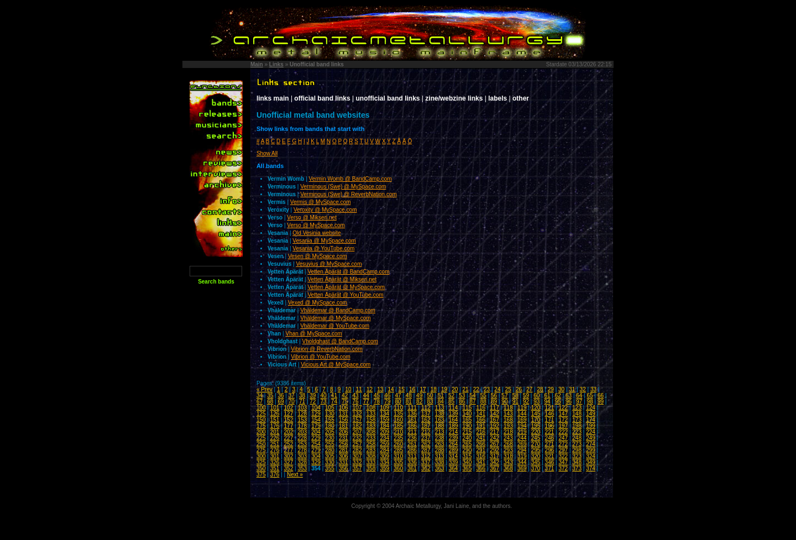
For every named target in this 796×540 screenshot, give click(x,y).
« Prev (264, 389)
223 (577, 432)
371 (549, 468)
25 (508, 389)
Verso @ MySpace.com (316, 225)
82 (419, 402)
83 (430, 402)
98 (590, 402)
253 (302, 444)
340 (467, 462)
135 (398, 414)
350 (261, 468)
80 (398, 402)
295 (536, 450)
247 (563, 438)
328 (302, 462)
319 (522, 456)
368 (508, 468)
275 (261, 450)
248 (577, 438)
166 (480, 420)
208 (371, 432)
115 (467, 408)
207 (357, 432)
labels (497, 98)
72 (313, 402)
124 (590, 408)
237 (426, 438)
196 (549, 426)
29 (551, 389)
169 (522, 420)
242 (494, 438)
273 (577, 444)
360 (398, 468)
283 (371, 450)
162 (426, 420)
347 (563, 462)
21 (466, 389)
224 (590, 432)
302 (289, 456)
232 (357, 438)
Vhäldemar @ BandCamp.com (337, 310)
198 (577, 426)
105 (329, 408)
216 (480, 432)
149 (590, 414)
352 (289, 468)
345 (536, 462)
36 (280, 395)
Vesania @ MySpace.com (324, 241)
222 (563, 432)
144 (522, 414)
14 (391, 389)
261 (412, 444)
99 (601, 402)
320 (536, 456)
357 (357, 468)
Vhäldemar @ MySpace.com (335, 318)
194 (522, 426)
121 (549, 408)
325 (261, 462)
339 (453, 462)
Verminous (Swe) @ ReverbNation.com (348, 194)
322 (563, 456)
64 (579, 395)
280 (329, 450)
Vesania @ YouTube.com (323, 248)
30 (561, 389)
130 (329, 414)
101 (275, 408)
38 (302, 395)
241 (480, 438)
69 (280, 402)
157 (357, 420)
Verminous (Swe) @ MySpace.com (343, 187)
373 (577, 468)
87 (473, 402)
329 (316, 462)
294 (522, 450)
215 (467, 432)
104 (316, 408)
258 (371, 444)
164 (453, 420)
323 (577, 456)
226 (275, 438)
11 (359, 389)
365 (467, 468)
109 (384, 408)
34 (259, 395)
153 (302, 420)
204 (316, 432)
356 (343, 468)
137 (426, 414)
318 (508, 456)
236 (412, 438)
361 (412, 468)
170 (536, 420)
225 (261, 438)
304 (316, 456)
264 (453, 444)
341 (480, 462)
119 (522, 408)
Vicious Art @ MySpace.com (335, 364)
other (520, 98)
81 (409, 402)
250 (261, 444)
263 (439, 444)
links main (272, 98)
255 (329, 444)
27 (529, 389)
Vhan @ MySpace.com (313, 334)
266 (480, 444)
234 (384, 438)
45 (377, 395)
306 (343, 456)
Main (256, 64)
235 (398, 438)
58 (515, 395)
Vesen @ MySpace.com (317, 256)
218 (508, 432)
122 (563, 408)
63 (568, 395)
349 (590, 462)
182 (357, 426)
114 (453, 408)
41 (334, 395)
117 (494, 408)
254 (316, 444)
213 (439, 432)
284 (384, 450)
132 (357, 414)
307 (357, 456)
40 (324, 395)
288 (439, 450)
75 (345, 402)
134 (384, 414)
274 (590, 444)
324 (590, 456)
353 (302, 468)
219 (522, 432)
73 (324, 402)
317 (494, 456)
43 (355, 395)
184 (384, 426)
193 (508, 426)
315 (467, 456)
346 (549, 462)
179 (316, 426)
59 (526, 395)
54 (473, 395)
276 (275, 450)
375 (261, 474)
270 (536, 444)
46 (387, 395)
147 (563, 414)
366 (480, 468)
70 (292, 402)
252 (289, 444)
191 (480, 426)
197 (563, 426)
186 (412, 426)
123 (577, 408)
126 (275, 414)
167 (494, 420)
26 (519, 389)
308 (371, 456)
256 (343, 444)
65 (590, 395)
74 (334, 402)
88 (483, 402)
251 (275, 444)
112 (426, 408)
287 (426, 450)
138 (439, 414)
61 (547, 395)
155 (329, 420)
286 (412, 450)
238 (439, 438)
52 (451, 395)
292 (494, 450)
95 (558, 402)
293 (508, 450)
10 (348, 389)
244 (522, 438)
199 (590, 426)
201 (275, 432)
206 (343, 432)
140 (467, 414)
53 (462, 395)
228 (302, 438)
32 (583, 389)
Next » (295, 474)
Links (276, 64)
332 (357, 462)
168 (508, 420)
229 (316, 438)
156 (343, 420)
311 (412, 456)
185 (398, 426)
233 (371, 438)
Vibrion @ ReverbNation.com (326, 349)
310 (398, 456)
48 (409, 395)
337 (426, 462)
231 (343, 438)
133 (371, 414)
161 (412, 420)
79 (387, 402)
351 (275, 468)
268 (508, 444)
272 (563, 444)
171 (549, 420)
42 (345, 395)
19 (444, 389)
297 (563, 450)
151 (275, 420)
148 (577, 414)
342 (494, 462)
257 (357, 444)
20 (455, 389)
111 (412, 408)
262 (426, 444)
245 (536, 438)
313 (439, 456)
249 (590, 438)
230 (329, 438)
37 (292, 395)
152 (289, 420)
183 (371, 426)
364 (453, 468)
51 (441, 395)
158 (371, 420)
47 (398, 395)
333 (371, 462)
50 (430, 395)
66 (601, 395)
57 (504, 395)
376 (275, 474)
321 (549, 456)
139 (453, 414)
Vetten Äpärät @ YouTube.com (346, 295)
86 (462, 402)
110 (398, 408)
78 (377, 402)
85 (451, 402)
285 (398, 450)
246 (549, 438)
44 (366, 395)
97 (579, 402)
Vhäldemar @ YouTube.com (334, 326)
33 (593, 389)
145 (536, 414)
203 (302, 432)
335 (398, 462)
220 (536, 432)
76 (355, 402)
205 (329, 432)
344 (522, 462)
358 (371, 468)
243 (508, 438)
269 (522, 444)
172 (563, 420)
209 (384, 432)
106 (343, 408)
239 (453, 438)
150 (261, 420)
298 (577, 450)
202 (289, 432)
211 (412, 432)
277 (289, 450)
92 (526, 402)
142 (494, 414)
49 (419, 395)
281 (343, 450)
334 (384, 462)
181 (343, 426)
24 (497, 389)
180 (329, 426)
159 (384, 420)
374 (590, 468)
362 (426, 468)
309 (384, 456)
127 (289, 414)
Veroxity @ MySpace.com (325, 210)
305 (329, 456)
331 (343, 462)
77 (366, 402)
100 (261, 408)
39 (313, 395)
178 (302, 426)
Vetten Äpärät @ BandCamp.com (349, 272)
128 (302, 414)
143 (508, 414)
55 (483, 395)
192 (494, 426)
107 (357, 408)
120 (536, 408)
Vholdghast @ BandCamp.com (340, 341)
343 (508, 462)
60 (536, 395)
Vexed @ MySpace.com (317, 303)
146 (549, 414)
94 (547, 402)
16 (412, 389)
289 (453, 450)
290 (467, 450)
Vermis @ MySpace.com (320, 202)
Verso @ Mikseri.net (312, 217)
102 (289, 408)
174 (590, 420)
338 (439, 462)
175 (261, 426)
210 (398, 432)
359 (384, 468)
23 (487, 389)
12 (369, 389)
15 (402, 389)
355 (329, 468)
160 (398, 420)
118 (508, 408)
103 (302, 408)
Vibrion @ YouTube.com (320, 357)
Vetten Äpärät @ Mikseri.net (342, 279)
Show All (266, 153)
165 (467, 420)
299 (590, 450)
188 (439, 426)
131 (343, 414)
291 (480, 450)
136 (412, 414)
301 (275, 456)
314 (453, 456)
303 (302, 456)
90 (504, 402)
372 (563, 468)
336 (412, 462)
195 (536, 426)
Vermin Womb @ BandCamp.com (350, 179)
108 (371, 408)
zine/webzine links (454, 98)
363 (439, 468)
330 (329, 462)
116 (480, 408)
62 (558, 395)
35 (270, 395)
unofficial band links (388, 98)
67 (259, 402)
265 (467, 444)
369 (522, 468)
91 (515, 402)
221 (549, 432)
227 (289, 438)
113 (439, 408)
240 (467, 438)
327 (289, 462)
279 (316, 450)
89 (494, 402)
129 (316, 414)
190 (467, 426)
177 (289, 426)
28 (540, 389)
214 (453, 432)
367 (494, 468)
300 (261, 456)
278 (302, 450)
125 (261, 414)
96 (568, 402)
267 (494, 444)
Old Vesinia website (316, 233)
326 (275, 462)
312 (426, 456)
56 (494, 395)
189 (453, 426)
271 (549, 444)
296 (549, 450)
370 (536, 468)
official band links (322, 98)
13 (380, 389)
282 (357, 450)
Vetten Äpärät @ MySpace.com (346, 287)
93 (536, 402)
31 (572, 389)
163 (439, 420)
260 (398, 444)
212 (426, 432)
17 (423, 389)
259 (384, 444)
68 (270, 402)
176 (275, 426)
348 (577, 462)
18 (434, 389)
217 (494, 432)
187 (426, 426)
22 (476, 389)
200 (261, 432)
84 (441, 402)
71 (302, 402)
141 (480, 414)
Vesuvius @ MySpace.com (329, 264)
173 (577, 420)
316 (480, 456)
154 (316, 420)
